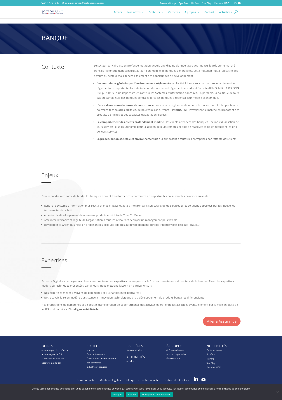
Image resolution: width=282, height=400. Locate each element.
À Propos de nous (175, 349)
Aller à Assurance (221, 321)
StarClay (206, 3)
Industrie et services (97, 366)
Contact (209, 15)
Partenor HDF (221, 3)
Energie (91, 349)
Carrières (174, 15)
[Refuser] (277, 392)
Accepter (117, 394)
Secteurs (154, 15)
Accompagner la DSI (51, 354)
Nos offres (133, 15)
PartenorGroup (168, 3)
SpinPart (183, 3)
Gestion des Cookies (176, 380)
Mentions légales (110, 380)
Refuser (132, 394)
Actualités (225, 15)
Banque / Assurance (97, 354)
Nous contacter (86, 380)
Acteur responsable (176, 354)
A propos (190, 15)
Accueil (118, 15)
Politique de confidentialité (142, 380)
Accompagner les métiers (54, 350)
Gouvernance (173, 358)
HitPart (195, 3)
